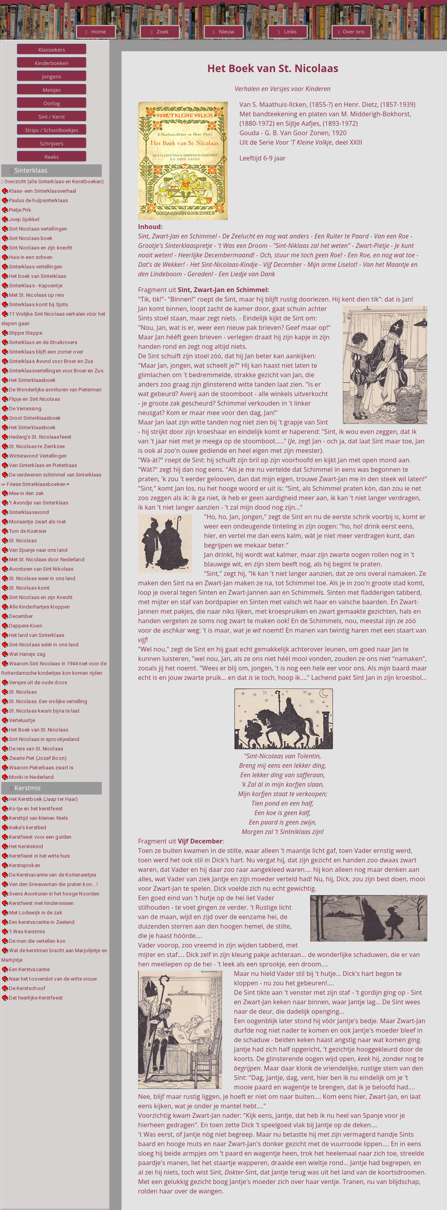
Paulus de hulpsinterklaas (38, 200)
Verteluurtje (22, 720)
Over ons (351, 31)
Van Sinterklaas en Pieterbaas (43, 465)
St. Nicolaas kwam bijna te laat (44, 711)
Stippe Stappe (25, 333)
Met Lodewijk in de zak (35, 913)
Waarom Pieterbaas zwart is (41, 768)
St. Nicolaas (23, 541)
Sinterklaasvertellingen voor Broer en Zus (56, 371)
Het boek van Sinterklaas (37, 276)
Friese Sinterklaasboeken (35, 484)
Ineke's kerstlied (28, 827)
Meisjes (52, 89)
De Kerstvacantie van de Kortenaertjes (53, 875)
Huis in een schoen (31, 257)
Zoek (159, 31)
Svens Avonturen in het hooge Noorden (54, 894)
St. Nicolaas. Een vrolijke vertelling (48, 701)
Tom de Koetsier (28, 531)
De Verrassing (25, 408)
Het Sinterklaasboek (32, 380)
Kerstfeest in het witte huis (39, 856)
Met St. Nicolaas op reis (36, 295)
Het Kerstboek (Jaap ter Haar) (43, 799)
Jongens (52, 76)
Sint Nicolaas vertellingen (38, 229)
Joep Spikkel (24, 219)
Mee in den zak (26, 493)
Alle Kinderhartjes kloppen (39, 607)
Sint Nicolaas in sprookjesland (44, 739)
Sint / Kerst (51, 116)
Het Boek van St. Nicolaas (39, 730)
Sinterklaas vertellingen (35, 267)
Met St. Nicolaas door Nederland (46, 559)
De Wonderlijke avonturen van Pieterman (55, 390)
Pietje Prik (20, 210)
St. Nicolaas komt (29, 588)
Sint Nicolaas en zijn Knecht (41, 597)
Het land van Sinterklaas (36, 635)
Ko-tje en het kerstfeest (36, 809)
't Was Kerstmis (27, 931)
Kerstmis (26, 788)
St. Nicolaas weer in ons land (42, 578)
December (21, 616)
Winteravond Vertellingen (38, 456)
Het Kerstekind (26, 846)
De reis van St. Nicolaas (36, 749)
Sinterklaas (29, 170)
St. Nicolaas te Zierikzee (37, 446)
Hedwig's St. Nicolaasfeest (40, 437)
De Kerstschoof (27, 988)
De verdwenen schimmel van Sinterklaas (55, 475)
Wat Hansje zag (27, 654)
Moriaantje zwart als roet (37, 522)
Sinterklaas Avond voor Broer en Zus (51, 361)
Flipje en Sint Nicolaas (34, 399)
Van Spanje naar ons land (38, 550)
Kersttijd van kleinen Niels (38, 818)
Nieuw (223, 31)
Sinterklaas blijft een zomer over (46, 352)
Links (287, 31)
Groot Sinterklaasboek (35, 418)
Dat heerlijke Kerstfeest (36, 998)
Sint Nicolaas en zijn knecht (41, 248)
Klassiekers (51, 49)
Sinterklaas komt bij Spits (38, 304)
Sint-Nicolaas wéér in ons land (44, 645)
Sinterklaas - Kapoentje (35, 286)
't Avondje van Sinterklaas (39, 503)
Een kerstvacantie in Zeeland (42, 922)
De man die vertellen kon (37, 941)
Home (95, 31)
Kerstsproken (24, 865)
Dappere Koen (25, 626)
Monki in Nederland (31, 777)
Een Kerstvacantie (29, 969)
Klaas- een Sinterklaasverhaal (43, 191)
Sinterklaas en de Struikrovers (43, 342)
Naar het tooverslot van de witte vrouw (53, 979)
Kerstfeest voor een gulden (40, 837)
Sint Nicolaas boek (31, 238)
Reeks (52, 156)
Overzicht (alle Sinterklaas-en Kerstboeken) (54, 181)
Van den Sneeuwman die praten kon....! (53, 884)
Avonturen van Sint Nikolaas (41, 569)
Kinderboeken (52, 63)
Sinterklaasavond (29, 512)
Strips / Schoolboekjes (51, 130)
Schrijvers (52, 143)
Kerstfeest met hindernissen (41, 903)
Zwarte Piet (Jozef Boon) (38, 758)
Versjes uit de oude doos (38, 682)
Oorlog (51, 103)
